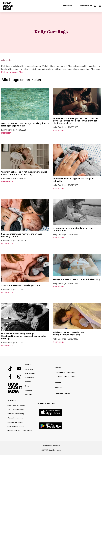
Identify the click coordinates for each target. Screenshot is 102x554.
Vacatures (29, 377)
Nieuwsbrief (30, 373)
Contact (28, 390)
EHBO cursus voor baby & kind (19, 430)
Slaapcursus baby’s (15, 422)
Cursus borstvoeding (15, 413)
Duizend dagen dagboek (65, 376)
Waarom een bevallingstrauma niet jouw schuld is (73, 179)
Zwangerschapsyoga (16, 409)
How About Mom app (46, 403)
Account (58, 383)
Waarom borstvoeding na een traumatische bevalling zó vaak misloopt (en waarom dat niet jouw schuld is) (75, 121)
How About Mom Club (16, 405)
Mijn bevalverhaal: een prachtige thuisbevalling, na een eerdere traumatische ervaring (23, 336)
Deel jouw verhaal (62, 393)
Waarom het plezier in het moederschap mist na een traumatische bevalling (24, 173)
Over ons (29, 369)
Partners (28, 394)
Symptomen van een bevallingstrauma (21, 285)
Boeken (58, 368)
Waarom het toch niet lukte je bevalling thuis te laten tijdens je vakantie (25, 124)
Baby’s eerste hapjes (16, 426)
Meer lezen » (7, 133)
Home (27, 364)
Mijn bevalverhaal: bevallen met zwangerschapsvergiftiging (69, 333)
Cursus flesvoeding (15, 418)
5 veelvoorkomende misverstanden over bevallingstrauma (21, 235)
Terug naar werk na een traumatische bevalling (77, 279)
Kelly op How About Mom (12, 72)
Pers (27, 386)
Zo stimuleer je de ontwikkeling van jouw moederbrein (73, 229)
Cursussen (12, 401)
